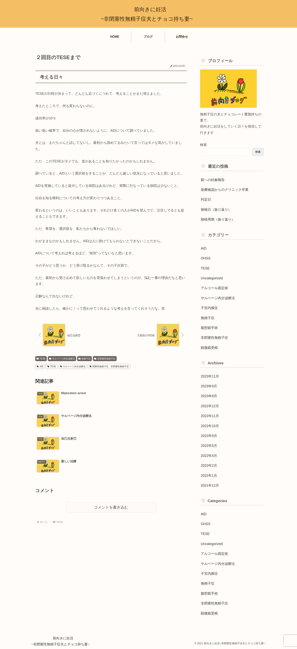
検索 (203, 145)
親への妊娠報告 (213, 180)
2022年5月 (209, 446)
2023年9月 (209, 386)
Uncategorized (212, 278)
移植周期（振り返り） (218, 219)
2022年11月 (210, 416)
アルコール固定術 (214, 288)
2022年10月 (210, 426)
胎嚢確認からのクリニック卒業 (225, 190)
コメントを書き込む (111, 462)
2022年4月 (209, 456)
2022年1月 (209, 476)
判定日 (206, 199)
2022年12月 (210, 406)
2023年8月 (209, 396)
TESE (41, 358)
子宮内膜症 (209, 308)
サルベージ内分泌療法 (62, 358)
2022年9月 (209, 436)
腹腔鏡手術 (209, 328)
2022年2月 (209, 465)
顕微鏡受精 (209, 348)
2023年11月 (210, 376)
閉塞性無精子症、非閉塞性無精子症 (109, 366)
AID (40, 366)
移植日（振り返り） (216, 209)
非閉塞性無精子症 (104, 358)
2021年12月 (210, 485)
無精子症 (84, 358)
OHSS (205, 258)
